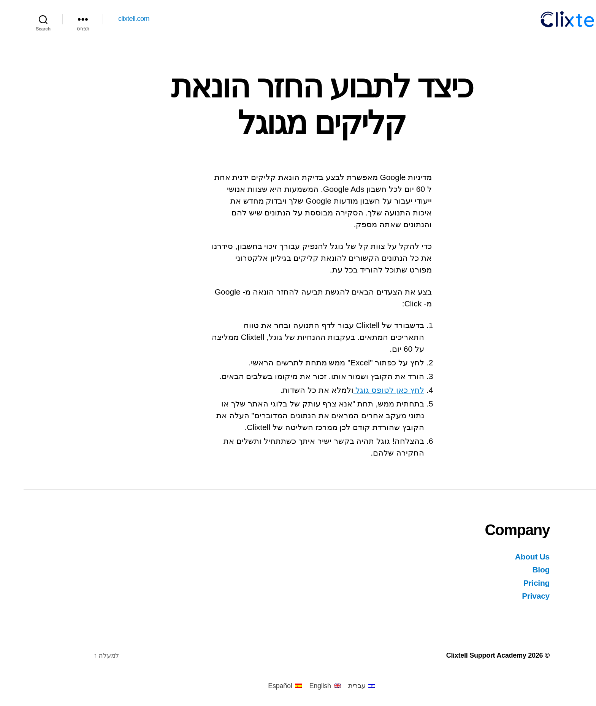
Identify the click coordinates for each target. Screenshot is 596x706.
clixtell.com (110, 18)
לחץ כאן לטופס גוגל (365, 390)
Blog (517, 569)
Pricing (513, 583)
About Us (508, 556)
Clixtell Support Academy (463, 655)
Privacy (512, 595)
